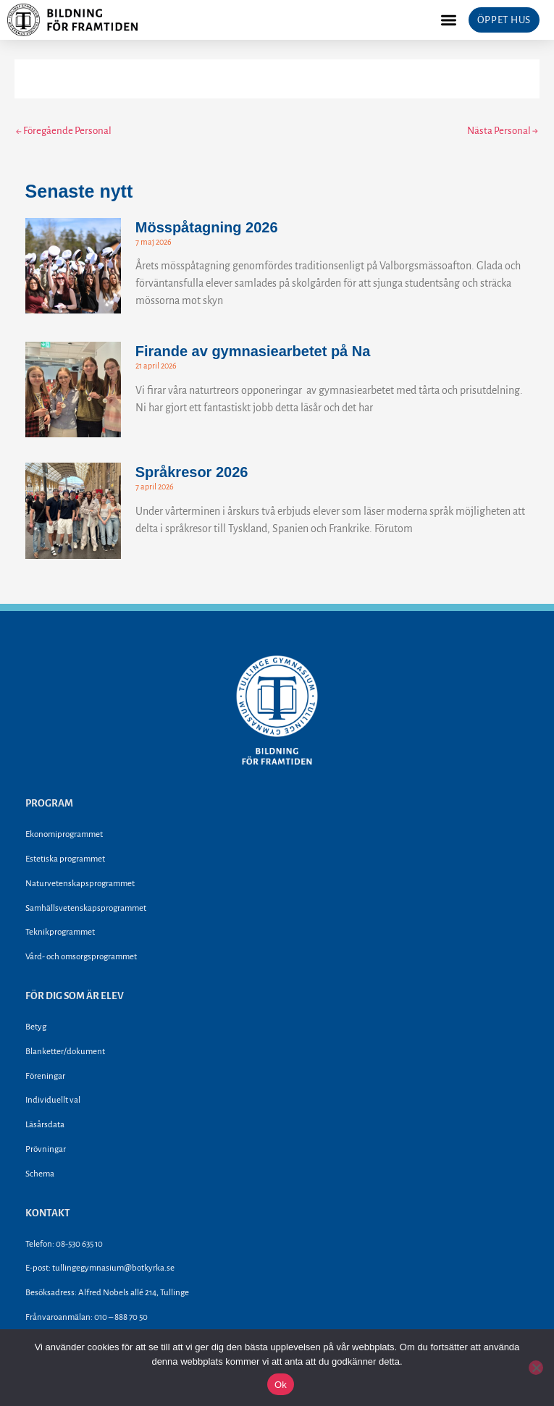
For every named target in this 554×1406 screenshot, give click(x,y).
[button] (448, 20)
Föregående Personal (64, 130)
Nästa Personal (502, 130)
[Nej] (536, 1367)
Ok (280, 1384)
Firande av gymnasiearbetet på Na (253, 351)
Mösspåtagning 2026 (206, 227)
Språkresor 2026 (191, 472)
